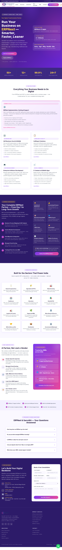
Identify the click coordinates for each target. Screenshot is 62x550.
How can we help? (38, 486)
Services (22, 4)
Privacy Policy (49, 544)
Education (4, 536)
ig (11, 524)
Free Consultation (53, 4)
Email (47, 475)
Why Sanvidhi (35, 4)
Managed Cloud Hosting (37, 515)
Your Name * (37, 470)
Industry (36, 480)
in (2, 524)
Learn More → (6, 156)
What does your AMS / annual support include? (19, 450)
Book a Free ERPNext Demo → (47, 253)
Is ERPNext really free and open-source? (17, 439)
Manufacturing (5, 532)
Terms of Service (56, 544)
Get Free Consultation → (9, 53)
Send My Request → (46, 497)
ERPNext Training (35, 523)
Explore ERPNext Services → (9, 127)
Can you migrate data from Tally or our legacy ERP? (20, 444)
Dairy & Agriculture (5, 530)
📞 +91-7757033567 (47, 1)
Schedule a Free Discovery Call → (47, 385)
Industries (28, 4)
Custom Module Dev (36, 519)
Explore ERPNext (7, 57)
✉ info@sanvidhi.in (56, 1)
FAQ (40, 4)
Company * (49, 470)
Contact (45, 4)
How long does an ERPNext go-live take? (17, 429)
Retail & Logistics (5, 538)
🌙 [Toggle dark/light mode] (60, 4)
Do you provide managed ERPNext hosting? (18, 434)
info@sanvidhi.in (8, 495)
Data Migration (35, 521)
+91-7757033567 (9, 491)
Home (16, 4)
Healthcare (4, 534)
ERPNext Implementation (37, 514)
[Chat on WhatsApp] (58, 546)
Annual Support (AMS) (37, 517)
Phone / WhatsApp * (39, 475)
